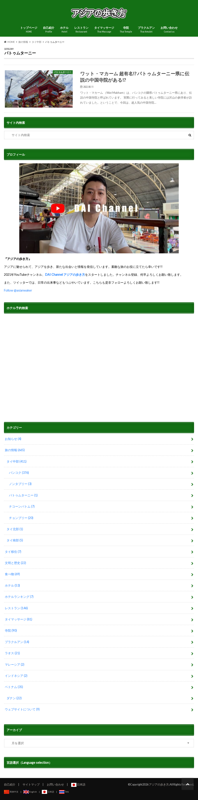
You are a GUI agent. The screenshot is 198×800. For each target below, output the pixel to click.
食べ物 (12, 574)
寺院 (126, 30)
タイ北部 (15, 529)
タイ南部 (15, 540)
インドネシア (16, 675)
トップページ (28, 30)
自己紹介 (48, 30)
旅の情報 (15, 450)
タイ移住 (13, 551)
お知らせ (13, 439)
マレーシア (14, 664)
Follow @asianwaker (18, 290)
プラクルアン (146, 30)
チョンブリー (21, 518)
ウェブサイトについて (22, 709)
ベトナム (14, 687)
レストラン (81, 30)
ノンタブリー (20, 484)
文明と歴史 (15, 563)
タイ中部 (17, 461)
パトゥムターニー (23, 495)
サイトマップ (31, 784)
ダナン (14, 698)
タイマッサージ (104, 30)
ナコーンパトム (22, 506)
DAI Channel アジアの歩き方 (65, 274)
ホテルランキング (19, 596)
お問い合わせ (169, 30)
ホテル (64, 30)
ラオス (12, 653)
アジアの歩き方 (159, 784)
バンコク (19, 472)
